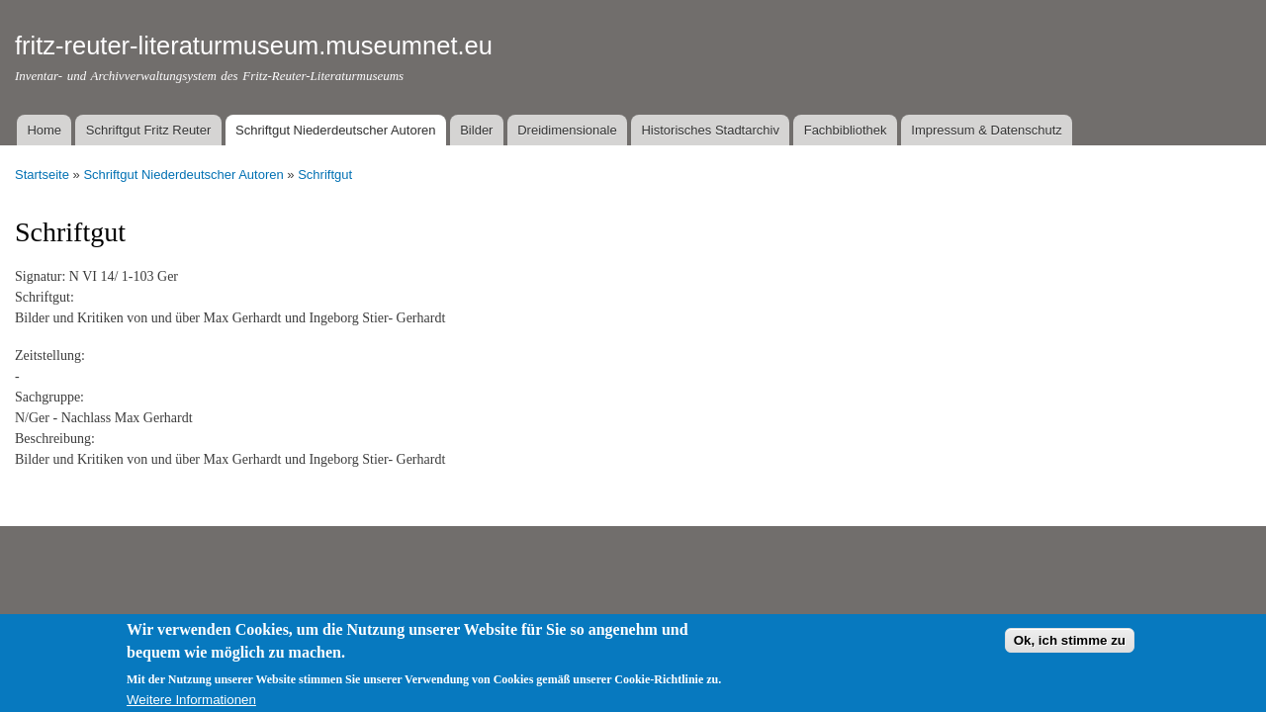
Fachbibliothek (845, 130)
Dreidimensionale (566, 130)
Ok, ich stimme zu (1070, 646)
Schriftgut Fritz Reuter (148, 130)
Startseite (42, 174)
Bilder (476, 130)
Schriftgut (325, 174)
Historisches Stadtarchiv (709, 130)
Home (44, 130)
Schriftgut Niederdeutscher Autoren (335, 130)
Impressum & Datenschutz (986, 130)
